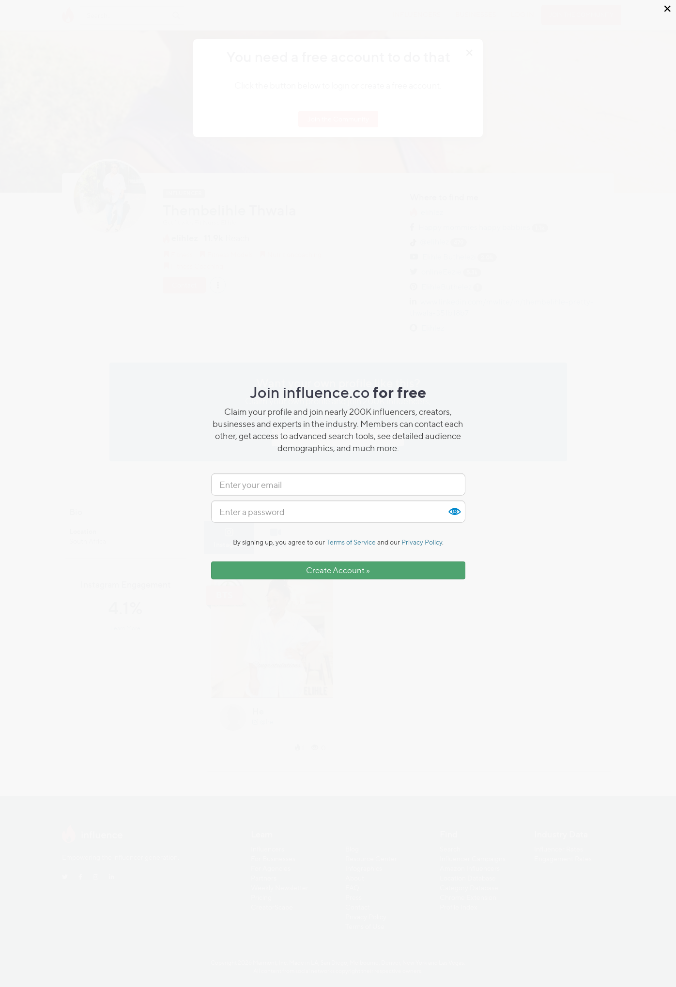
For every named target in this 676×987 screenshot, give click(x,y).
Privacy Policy (421, 542)
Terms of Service (351, 542)
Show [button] (454, 511)
